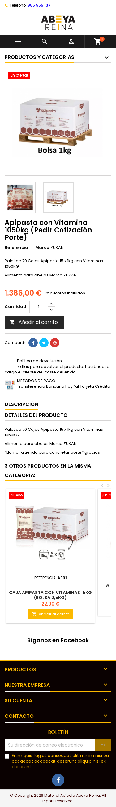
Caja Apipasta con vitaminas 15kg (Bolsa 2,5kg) (50, 595)
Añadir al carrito (33, 322)
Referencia (16, 247)
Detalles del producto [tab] (36, 415)
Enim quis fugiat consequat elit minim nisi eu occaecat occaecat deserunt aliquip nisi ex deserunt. (60, 761)
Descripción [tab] (21, 404)
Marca (42, 247)
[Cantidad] (38, 307)
